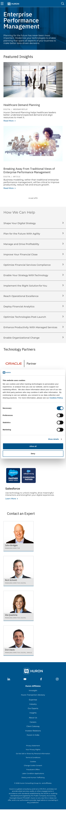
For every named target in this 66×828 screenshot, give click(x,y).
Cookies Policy (56, 398)
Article (16, 177)
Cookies (33, 761)
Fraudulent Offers (33, 769)
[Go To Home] (13, 3)
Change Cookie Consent (33, 765)
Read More (8, 121)
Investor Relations (33, 731)
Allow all (33, 446)
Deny (33, 454)
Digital (7, 109)
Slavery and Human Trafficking (33, 777)
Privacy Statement (33, 745)
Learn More (10, 499)
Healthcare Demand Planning (21, 105)
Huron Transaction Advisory (33, 695)
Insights (33, 713)
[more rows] (33, 201)
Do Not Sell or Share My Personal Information (33, 753)
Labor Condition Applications (33, 773)
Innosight (33, 690)
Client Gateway (33, 726)
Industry (33, 704)
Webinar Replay (20, 109)
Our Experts (33, 708)
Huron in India (33, 735)
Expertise (33, 700)
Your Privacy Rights (33, 749)
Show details (53, 439)
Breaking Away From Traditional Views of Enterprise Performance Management (29, 170)
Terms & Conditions (33, 757)
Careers (33, 722)
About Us (33, 718)
